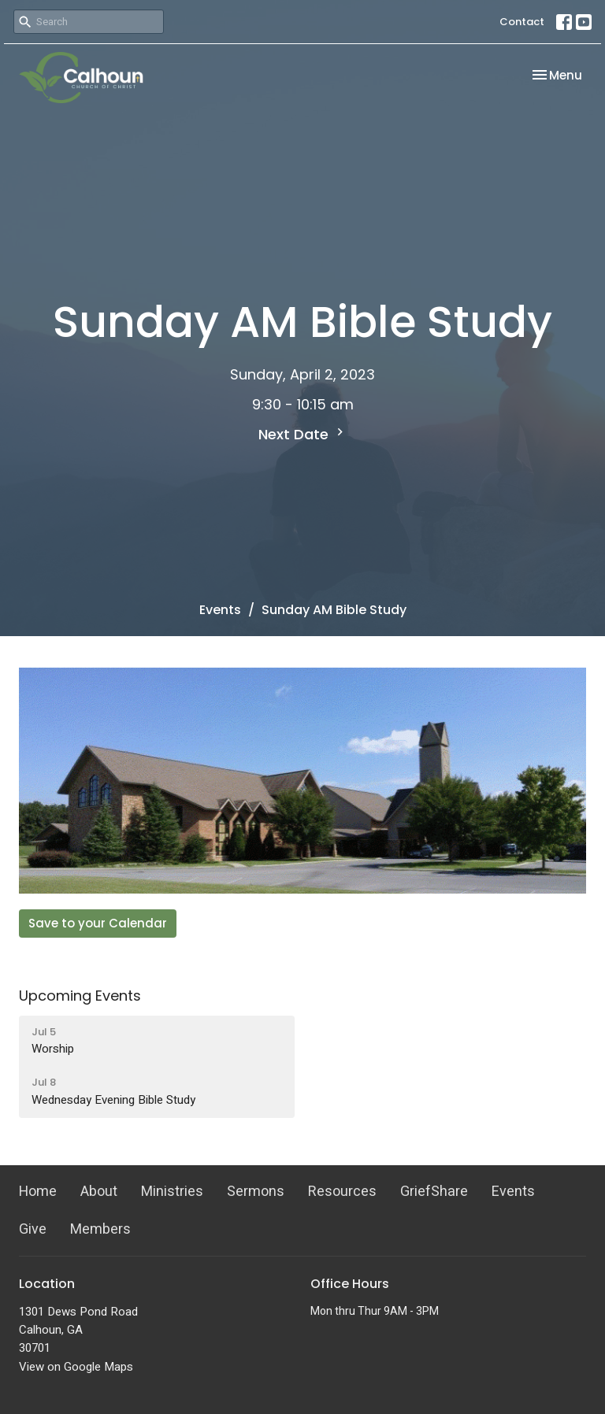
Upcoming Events (80, 995)
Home (38, 1191)
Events (220, 610)
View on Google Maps (76, 1366)
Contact (521, 21)
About (98, 1191)
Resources (342, 1191)
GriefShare (434, 1191)
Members (100, 1229)
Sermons (255, 1191)
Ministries (172, 1191)
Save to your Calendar (97, 923)
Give (32, 1229)
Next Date (302, 434)
